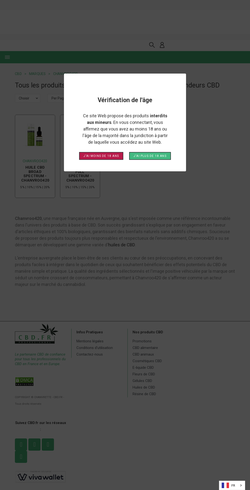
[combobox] (232, 485)
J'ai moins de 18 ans (101, 156)
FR (228, 485)
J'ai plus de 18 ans (150, 156)
